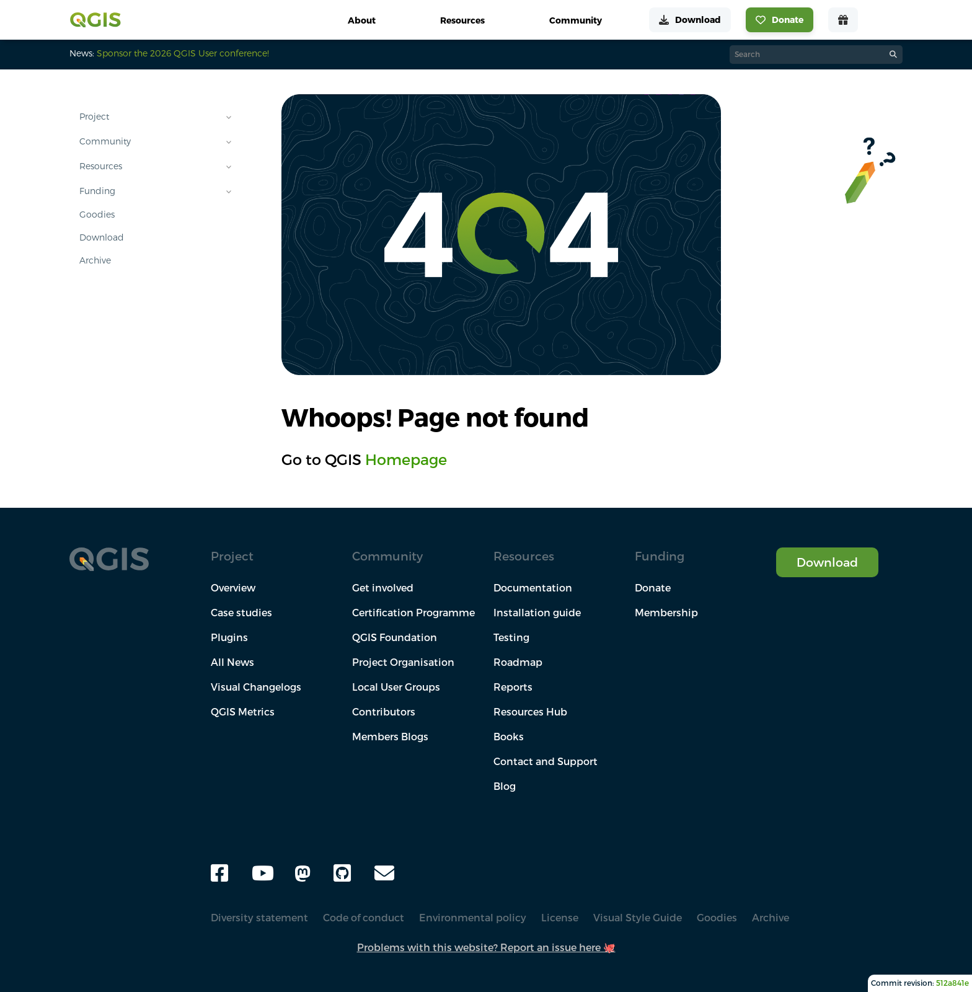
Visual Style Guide (637, 918)
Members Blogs (390, 737)
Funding (97, 191)
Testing (511, 637)
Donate (653, 588)
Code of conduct (363, 918)
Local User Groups (396, 687)
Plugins (229, 637)
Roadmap (517, 662)
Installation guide (537, 613)
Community (105, 141)
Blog (504, 786)
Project (94, 116)
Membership (666, 613)
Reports (512, 687)
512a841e (952, 983)
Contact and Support (545, 761)
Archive (95, 260)
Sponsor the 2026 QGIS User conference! (183, 53)
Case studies (241, 613)
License (559, 918)
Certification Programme (413, 613)
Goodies (97, 214)
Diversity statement (259, 918)
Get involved (382, 588)
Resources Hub (530, 712)
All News (232, 662)
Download (101, 237)
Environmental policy (472, 918)
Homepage (406, 459)
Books (508, 737)
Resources (100, 166)
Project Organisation (403, 662)
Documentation (532, 588)
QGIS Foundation (394, 637)
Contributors (383, 712)
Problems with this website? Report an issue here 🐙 (486, 947)
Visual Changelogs (256, 687)
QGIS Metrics (243, 712)
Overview (233, 588)
